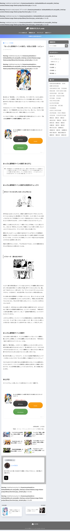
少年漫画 (42, 427)
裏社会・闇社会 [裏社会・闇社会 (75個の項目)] (62, 132)
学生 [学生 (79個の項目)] (64, 120)
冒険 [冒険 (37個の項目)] (57, 118)
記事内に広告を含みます (35, 36)
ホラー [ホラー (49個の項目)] (60, 105)
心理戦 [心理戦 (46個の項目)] (52, 125)
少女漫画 (53, 68)
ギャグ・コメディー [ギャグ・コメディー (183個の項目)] (61, 91)
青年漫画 (53, 74)
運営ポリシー (48, 32)
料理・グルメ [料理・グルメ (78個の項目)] (53, 128)
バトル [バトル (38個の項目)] (58, 98)
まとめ (52, 56)
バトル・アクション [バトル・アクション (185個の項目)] (54, 101)
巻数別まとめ (32, 32)
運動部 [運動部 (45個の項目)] (52, 135)
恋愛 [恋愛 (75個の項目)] (57, 125)
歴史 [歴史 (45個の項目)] (58, 130)
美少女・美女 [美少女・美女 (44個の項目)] (53, 132)
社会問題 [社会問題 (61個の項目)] (64, 130)
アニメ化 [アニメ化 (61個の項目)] (64, 88)
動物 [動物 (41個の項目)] (62, 118)
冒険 (39, 430)
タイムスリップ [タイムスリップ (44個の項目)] (60, 96)
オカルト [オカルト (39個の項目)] (52, 91)
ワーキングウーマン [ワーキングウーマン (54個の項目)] (61, 115)
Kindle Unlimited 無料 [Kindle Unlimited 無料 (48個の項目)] (55, 83)
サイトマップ (40, 32)
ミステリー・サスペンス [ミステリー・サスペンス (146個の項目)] (55, 110)
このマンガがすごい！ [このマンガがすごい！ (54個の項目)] (55, 88)
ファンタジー (33, 430)
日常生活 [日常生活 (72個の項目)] (52, 130)
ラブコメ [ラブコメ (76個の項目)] (52, 115)
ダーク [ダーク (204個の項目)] (52, 98)
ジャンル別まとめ (23, 32)
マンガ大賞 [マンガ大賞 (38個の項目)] (53, 108)
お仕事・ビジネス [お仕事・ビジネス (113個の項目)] (54, 86)
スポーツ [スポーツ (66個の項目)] (60, 93)
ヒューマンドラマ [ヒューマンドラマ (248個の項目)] (54, 103)
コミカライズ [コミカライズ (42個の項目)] (53, 93)
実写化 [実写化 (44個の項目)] (52, 123)
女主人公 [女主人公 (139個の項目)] (52, 120)
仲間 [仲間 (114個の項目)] (52, 118)
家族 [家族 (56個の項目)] (57, 123)
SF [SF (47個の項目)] (63, 83)
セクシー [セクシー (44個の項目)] (52, 96)
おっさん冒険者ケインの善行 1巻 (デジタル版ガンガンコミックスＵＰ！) (27, 131)
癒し (43, 430)
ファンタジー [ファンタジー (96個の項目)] (53, 105)
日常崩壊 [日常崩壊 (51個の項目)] (60, 128)
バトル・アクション (23, 430)
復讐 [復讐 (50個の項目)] (62, 123)
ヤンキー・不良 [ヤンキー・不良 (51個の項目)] (61, 113)
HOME (35, 525)
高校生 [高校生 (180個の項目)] (63, 135)
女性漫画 (53, 64)
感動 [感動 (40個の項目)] (62, 125)
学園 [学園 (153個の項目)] (59, 120)
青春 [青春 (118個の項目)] (58, 135)
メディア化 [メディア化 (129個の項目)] (53, 113)
